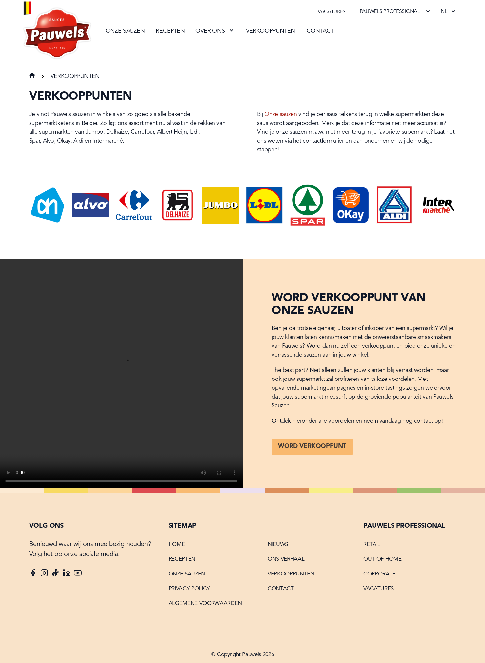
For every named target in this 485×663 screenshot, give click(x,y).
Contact (320, 31)
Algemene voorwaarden (205, 603)
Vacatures (332, 12)
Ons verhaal (286, 559)
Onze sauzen (125, 31)
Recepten (170, 31)
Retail (371, 544)
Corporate (379, 574)
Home (177, 544)
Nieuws (278, 544)
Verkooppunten (270, 31)
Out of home (382, 559)
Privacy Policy (189, 589)
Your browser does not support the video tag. (121, 373)
